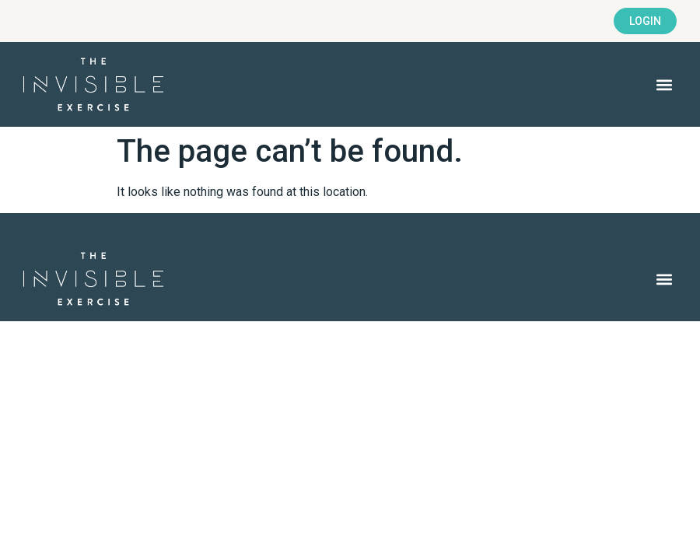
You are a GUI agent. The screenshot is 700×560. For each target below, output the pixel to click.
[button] (664, 84)
